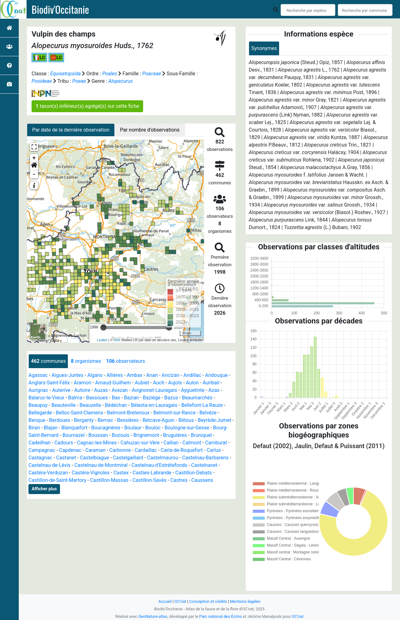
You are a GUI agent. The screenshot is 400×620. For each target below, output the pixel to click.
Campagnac (41, 450)
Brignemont (146, 435)
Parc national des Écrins (220, 616)
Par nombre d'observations (149, 130)
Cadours (63, 443)
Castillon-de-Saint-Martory (57, 480)
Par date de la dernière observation (70, 130)
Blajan (51, 428)
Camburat (216, 443)
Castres (179, 480)
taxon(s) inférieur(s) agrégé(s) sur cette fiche (87, 106)
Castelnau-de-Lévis (49, 465)
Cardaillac (146, 450)
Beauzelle (90, 405)
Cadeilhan (39, 443)
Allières (115, 375)
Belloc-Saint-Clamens (79, 413)
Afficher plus (44, 488)
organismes (86, 361)
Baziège (151, 398)
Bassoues (97, 398)
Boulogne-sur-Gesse (187, 428)
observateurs (125, 361)
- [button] (34, 174)
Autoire (82, 390)
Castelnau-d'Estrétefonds (159, 465)
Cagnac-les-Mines (97, 443)
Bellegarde (40, 413)
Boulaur (133, 428)
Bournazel (73, 435)
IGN (116, 340)
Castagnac (40, 458)
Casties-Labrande (151, 473)
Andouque (216, 375)
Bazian (131, 398)
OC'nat (180, 601)
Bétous (186, 420)
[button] (34, 166)
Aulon (192, 383)
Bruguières (175, 435)
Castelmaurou (162, 458)
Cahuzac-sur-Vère (140, 443)
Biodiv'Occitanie (60, 9)
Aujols (175, 383)
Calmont (191, 443)
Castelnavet (204, 465)
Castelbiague (94, 458)
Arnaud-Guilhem (113, 383)
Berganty (84, 420)
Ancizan (170, 375)
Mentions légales (245, 601)
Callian (170, 443)
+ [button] (34, 158)
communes (48, 361)
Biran (34, 428)
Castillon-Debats (193, 473)
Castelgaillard (128, 458)
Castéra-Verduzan (48, 473)
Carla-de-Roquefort (182, 450)
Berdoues (59, 420)
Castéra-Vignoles (91, 473)
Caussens (202, 480)
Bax (116, 398)
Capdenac (70, 450)
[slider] (103, 327)
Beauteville (64, 405)
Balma (75, 398)
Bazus (171, 398)
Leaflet (102, 340)
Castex (121, 473)
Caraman (95, 450)
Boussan (98, 435)
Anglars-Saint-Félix (49, 383)
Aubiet (142, 383)
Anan (152, 375)
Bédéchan (116, 405)
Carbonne (120, 450)
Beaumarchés (197, 398)
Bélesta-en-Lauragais (154, 405)
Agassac (38, 375)
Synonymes (264, 48)
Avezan (120, 390)
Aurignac (38, 390)
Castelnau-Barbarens (205, 458)
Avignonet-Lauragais (154, 390)
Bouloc (153, 428)
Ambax (134, 375)
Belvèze (208, 413)
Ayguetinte (192, 390)
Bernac (105, 420)
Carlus (214, 450)
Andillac (192, 375)
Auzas (101, 390)
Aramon (82, 383)
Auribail (210, 383)
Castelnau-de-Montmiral (101, 465)
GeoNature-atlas (153, 616)
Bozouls (120, 435)
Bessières (127, 420)
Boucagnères (105, 428)
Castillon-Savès (149, 480)
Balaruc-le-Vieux (46, 398)
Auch (158, 383)
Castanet (66, 458)
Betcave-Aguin (158, 420)
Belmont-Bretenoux (128, 413)
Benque (36, 420)
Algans (94, 375)
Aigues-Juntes (67, 375)
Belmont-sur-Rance (174, 413)
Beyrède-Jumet (214, 420)
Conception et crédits (208, 601)
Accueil (165, 601)
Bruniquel (201, 435)
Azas (213, 390)
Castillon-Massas (109, 480)
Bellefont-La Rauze (202, 405)
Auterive (61, 390)
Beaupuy (38, 405)
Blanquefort (74, 428)
